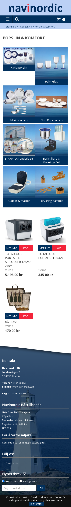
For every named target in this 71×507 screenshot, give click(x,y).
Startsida (11, 26)
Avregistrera (30, 481)
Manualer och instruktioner (17, 420)
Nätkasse (12, 322)
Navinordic (12, 463)
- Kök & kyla (25, 26)
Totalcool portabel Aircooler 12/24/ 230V (18, 260)
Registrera (12, 481)
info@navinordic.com (22, 386)
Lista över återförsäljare (16, 412)
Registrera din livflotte (14, 424)
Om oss (6, 428)
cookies (25, 497)
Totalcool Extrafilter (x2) (50, 256)
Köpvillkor (7, 416)
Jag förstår (36, 503)
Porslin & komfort (45, 26)
